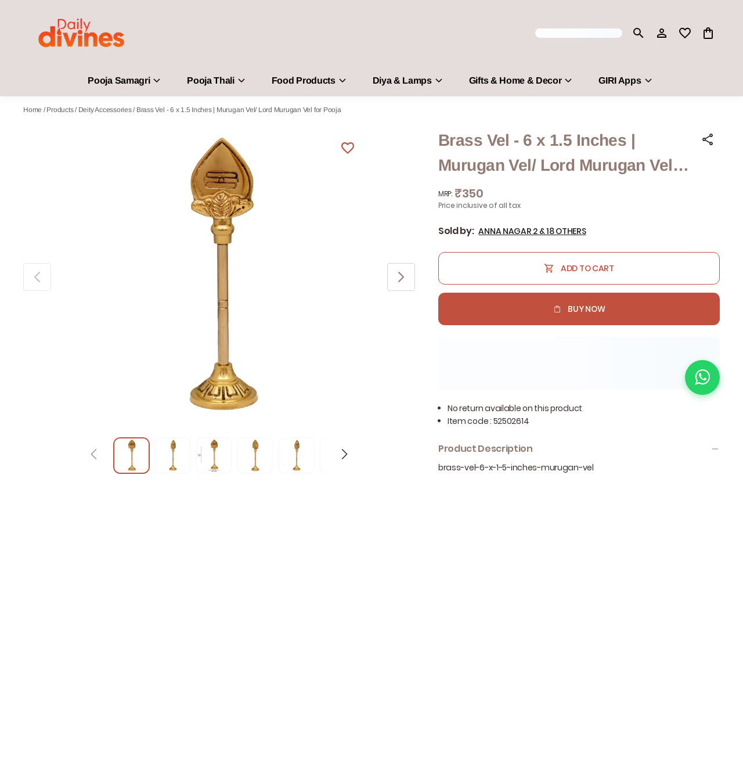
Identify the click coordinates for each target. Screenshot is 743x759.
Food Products (304, 80)
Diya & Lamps (402, 80)
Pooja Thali (210, 80)
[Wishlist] (347, 149)
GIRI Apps (619, 80)
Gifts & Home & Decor (515, 80)
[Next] (344, 456)
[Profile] (662, 33)
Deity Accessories (105, 110)
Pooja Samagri (119, 80)
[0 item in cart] (708, 33)
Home (32, 110)
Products (59, 110)
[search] (638, 33)
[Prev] (94, 456)
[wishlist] (685, 33)
